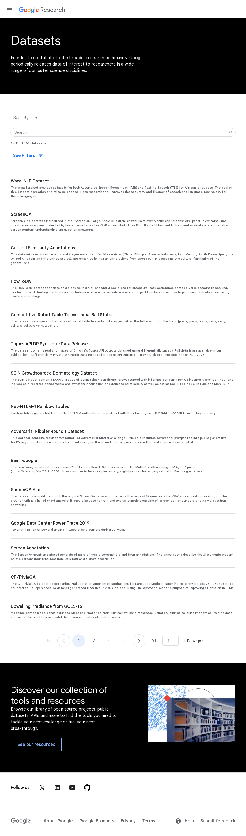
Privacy (128, 821)
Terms (148, 821)
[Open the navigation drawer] (9, 9)
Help (184, 821)
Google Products (96, 821)
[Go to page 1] (63, 640)
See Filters (28, 155)
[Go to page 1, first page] (48, 640)
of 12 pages (192, 640)
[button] (27, 117)
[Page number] (170, 641)
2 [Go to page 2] (94, 640)
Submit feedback (217, 821)
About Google (58, 821)
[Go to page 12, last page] (153, 640)
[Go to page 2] (139, 640)
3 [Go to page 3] (109, 640)
